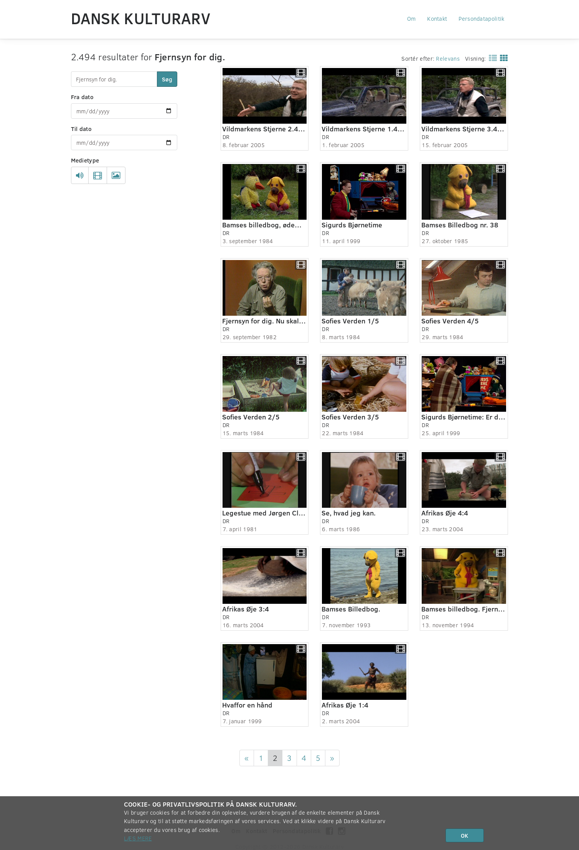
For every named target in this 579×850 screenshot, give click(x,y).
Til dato (81, 129)
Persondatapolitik (481, 18)
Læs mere (138, 838)
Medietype (85, 160)
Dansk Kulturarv (141, 18)
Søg (167, 79)
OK (464, 835)
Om (411, 18)
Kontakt (437, 18)
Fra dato (82, 97)
